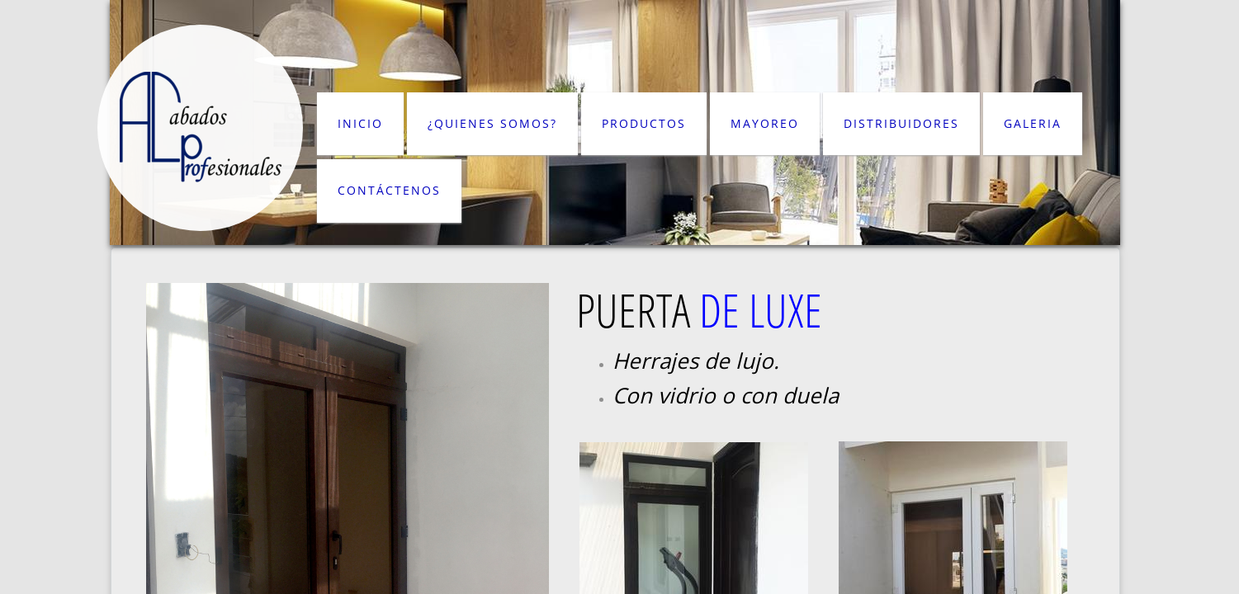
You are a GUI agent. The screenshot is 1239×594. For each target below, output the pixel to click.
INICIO (360, 123)
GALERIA (1033, 123)
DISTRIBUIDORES (901, 123)
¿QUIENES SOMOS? (492, 123)
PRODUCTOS (644, 123)
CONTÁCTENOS (389, 190)
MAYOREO (765, 123)
